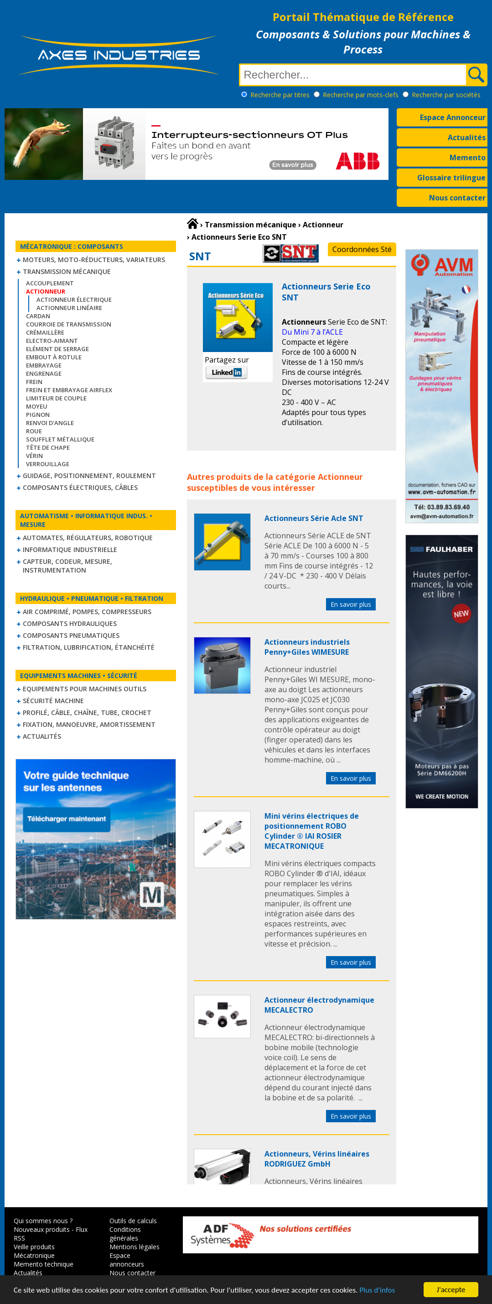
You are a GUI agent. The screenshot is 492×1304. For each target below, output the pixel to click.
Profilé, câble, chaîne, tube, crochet (87, 712)
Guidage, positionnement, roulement (89, 475)
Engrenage (44, 373)
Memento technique (43, 1264)
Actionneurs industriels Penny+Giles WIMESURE (307, 647)
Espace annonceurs (126, 1259)
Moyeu (36, 406)
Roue (34, 431)
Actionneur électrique (74, 299)
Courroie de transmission (68, 324)
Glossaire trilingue (451, 178)
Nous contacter (457, 198)
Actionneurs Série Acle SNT (313, 518)
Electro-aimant (52, 341)
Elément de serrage (57, 349)
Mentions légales (134, 1246)
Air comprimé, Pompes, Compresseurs (87, 611)
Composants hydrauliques (70, 623)
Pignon (38, 414)
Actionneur (340, 476)
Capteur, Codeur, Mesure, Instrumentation (67, 565)
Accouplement (50, 283)
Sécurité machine (53, 700)
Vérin (34, 456)
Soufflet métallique (60, 439)
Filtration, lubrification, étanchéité (89, 647)
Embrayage (44, 365)
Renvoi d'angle (50, 423)
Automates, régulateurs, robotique (88, 537)
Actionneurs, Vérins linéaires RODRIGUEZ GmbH (316, 1159)
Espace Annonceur (453, 117)
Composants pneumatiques (71, 635)
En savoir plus (351, 604)
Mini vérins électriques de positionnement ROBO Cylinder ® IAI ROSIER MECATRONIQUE (311, 831)
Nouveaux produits (42, 1229)
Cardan (38, 316)
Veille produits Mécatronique (34, 1251)
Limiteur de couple (56, 398)
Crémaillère (45, 332)
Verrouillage (47, 464)
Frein (34, 382)
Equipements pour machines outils (84, 688)
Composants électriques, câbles (80, 487)
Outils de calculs (133, 1220)
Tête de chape (48, 447)
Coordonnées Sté (362, 249)
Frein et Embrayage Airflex (69, 390)
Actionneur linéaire (69, 308)
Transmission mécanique (67, 271)
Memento (468, 157)
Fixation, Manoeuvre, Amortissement (89, 724)
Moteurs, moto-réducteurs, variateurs (94, 259)
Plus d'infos (377, 1290)
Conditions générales (125, 1233)
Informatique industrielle (70, 549)
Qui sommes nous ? (43, 1220)
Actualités (467, 137)
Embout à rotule (54, 357)
